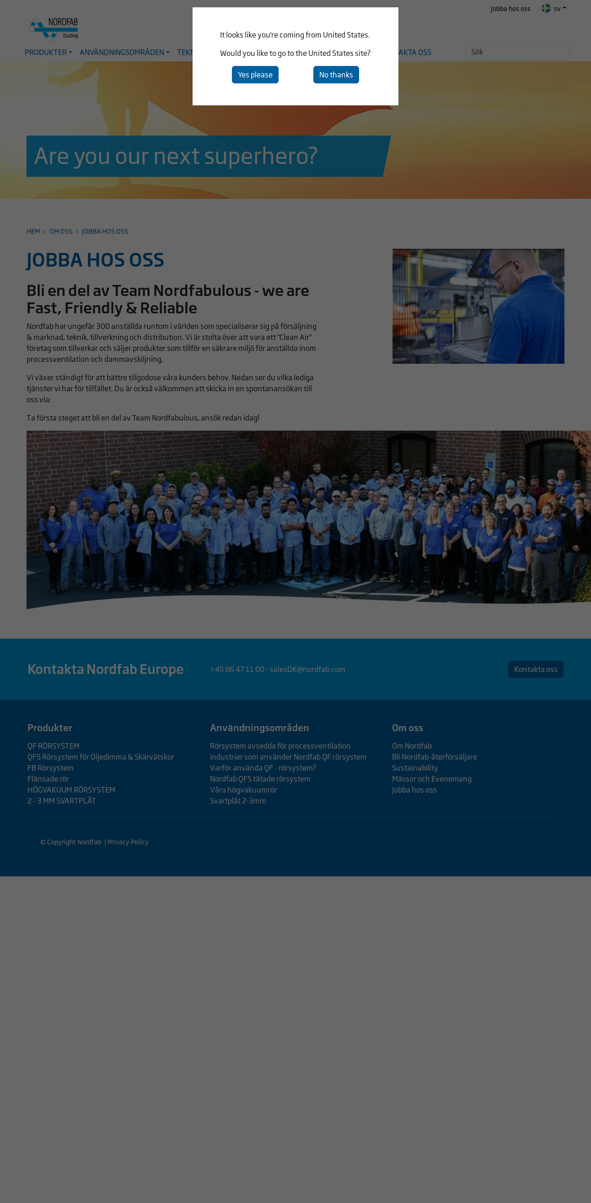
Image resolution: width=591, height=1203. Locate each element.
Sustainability (415, 767)
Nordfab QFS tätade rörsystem (260, 778)
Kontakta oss (405, 52)
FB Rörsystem (50, 767)
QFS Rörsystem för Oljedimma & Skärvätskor (100, 756)
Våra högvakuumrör (243, 789)
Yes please (255, 74)
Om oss (60, 231)
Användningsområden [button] (122, 52)
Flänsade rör (48, 778)
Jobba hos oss (511, 8)
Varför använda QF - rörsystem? (263, 767)
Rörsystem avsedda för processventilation (280, 745)
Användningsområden (259, 727)
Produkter (49, 727)
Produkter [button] (46, 52)
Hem (33, 231)
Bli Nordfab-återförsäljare (434, 756)
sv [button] (551, 8)
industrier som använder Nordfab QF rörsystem (288, 756)
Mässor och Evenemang (432, 778)
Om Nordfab (412, 745)
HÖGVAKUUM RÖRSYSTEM (71, 789)
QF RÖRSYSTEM (53, 745)
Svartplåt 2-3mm (238, 800)
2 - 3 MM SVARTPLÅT (61, 800)
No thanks (336, 74)
